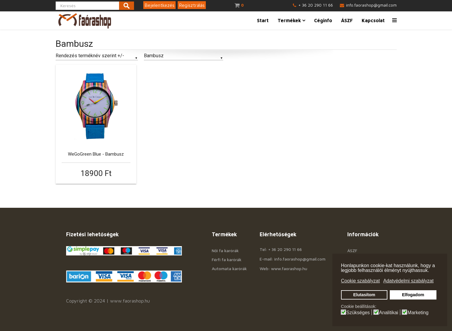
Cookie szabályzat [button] (360, 280)
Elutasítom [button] (364, 294)
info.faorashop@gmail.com (371, 4)
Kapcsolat (373, 20)
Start (263, 20)
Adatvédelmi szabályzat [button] (408, 280)
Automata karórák (229, 268)
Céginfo (323, 20)
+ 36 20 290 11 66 (315, 4)
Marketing (417, 312)
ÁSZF (347, 20)
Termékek (289, 20)
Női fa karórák (225, 250)
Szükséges (358, 312)
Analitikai (388, 312)
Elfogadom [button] (413, 294)
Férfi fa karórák (226, 259)
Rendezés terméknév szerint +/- (90, 55)
